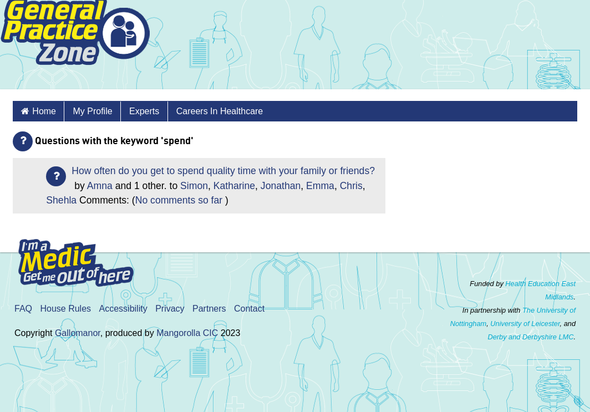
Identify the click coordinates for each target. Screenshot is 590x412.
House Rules (65, 308)
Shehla (61, 200)
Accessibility (123, 308)
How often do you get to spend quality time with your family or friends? (223, 170)
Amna (100, 185)
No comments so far (178, 200)
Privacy (169, 308)
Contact (249, 308)
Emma (320, 185)
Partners (209, 308)
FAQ (23, 308)
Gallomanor (77, 333)
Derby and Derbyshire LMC (530, 337)
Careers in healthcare (219, 111)
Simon (194, 185)
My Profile (92, 111)
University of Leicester (525, 323)
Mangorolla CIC (187, 333)
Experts (144, 111)
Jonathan (281, 185)
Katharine (234, 185)
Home (44, 111)
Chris (351, 185)
